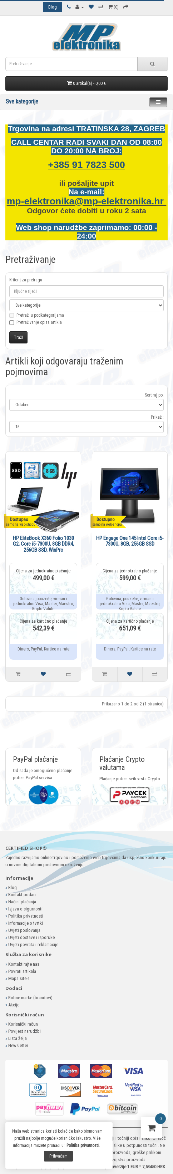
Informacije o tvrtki (25, 923)
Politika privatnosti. (83, 1145)
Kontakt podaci (22, 894)
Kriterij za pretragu (25, 279)
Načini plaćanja (22, 901)
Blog (12, 887)
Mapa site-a (19, 978)
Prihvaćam (58, 1156)
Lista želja (17, 1038)
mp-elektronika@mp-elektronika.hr (87, 201)
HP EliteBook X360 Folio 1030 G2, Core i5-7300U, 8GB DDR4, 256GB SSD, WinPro (43, 544)
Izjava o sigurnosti (25, 909)
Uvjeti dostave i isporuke (31, 937)
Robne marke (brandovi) (30, 997)
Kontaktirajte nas (23, 964)
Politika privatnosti (25, 916)
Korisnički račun (23, 1024)
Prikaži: (157, 417)
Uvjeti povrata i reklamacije (33, 944)
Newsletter (18, 1045)
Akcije (13, 1004)
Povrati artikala (22, 971)
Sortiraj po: (154, 395)
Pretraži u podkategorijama (36, 319)
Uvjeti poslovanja (24, 930)
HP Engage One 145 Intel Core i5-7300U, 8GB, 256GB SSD (130, 541)
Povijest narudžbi (24, 1031)
